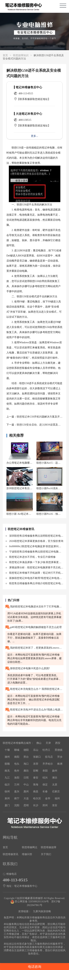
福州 (57, 798)
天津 (48, 743)
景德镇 (58, 750)
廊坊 (26, 770)
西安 (57, 743)
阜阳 (45, 770)
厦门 (7, 805)
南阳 (16, 756)
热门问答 (14, 600)
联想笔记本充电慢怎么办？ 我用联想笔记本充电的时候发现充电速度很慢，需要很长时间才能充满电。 (34, 689)
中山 (26, 784)
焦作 (16, 770)
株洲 (59, 763)
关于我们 (46, 854)
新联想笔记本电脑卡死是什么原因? (28, 669)
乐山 (35, 750)
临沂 (7, 784)
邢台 (26, 756)
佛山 (38, 743)
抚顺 (7, 763)
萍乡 (59, 756)
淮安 (54, 805)
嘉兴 (16, 791)
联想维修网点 (29, 847)
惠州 (26, 791)
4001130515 (25, 120)
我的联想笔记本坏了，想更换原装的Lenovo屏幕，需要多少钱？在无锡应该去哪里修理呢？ (34, 648)
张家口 (37, 756)
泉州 (7, 798)
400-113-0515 (26, 93)
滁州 (7, 756)
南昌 (35, 791)
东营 (35, 763)
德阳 (26, 750)
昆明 (26, 805)
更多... (34, 136)
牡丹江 (46, 750)
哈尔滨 (37, 798)
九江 (7, 777)
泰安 (35, 777)
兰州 (16, 784)
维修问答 (27, 854)
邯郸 (35, 770)
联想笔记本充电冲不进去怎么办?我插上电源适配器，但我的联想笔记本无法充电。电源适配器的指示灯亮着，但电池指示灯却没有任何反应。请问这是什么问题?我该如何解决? (34, 710)
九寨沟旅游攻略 (42, 911)
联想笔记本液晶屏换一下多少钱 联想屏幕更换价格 (36, 562)
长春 (45, 791)
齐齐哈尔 (48, 763)
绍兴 (45, 777)
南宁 (16, 798)
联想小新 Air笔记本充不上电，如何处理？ (30, 514)
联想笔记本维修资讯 (21, 529)
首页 (5, 55)
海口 (26, 763)
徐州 (7, 791)
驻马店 (49, 756)
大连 (26, 798)
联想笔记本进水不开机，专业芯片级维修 (31, 557)
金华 (47, 798)
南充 (7, 770)
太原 (54, 784)
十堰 (7, 750)
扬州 (54, 770)
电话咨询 (34, 967)
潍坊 (54, 777)
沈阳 (16, 805)
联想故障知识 (21, 55)
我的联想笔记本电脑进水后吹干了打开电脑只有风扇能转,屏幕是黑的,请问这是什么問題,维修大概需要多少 (34, 607)
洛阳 (16, 777)
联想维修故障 (48, 847)
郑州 (45, 805)
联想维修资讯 (10, 854)
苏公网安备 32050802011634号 (29, 901)
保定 (45, 784)
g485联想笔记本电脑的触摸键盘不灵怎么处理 (34, 627)
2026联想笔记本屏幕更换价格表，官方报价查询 (34, 541)
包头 (16, 763)
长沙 (35, 805)
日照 (26, 777)
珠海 (35, 784)
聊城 (16, 750)
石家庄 (56, 791)
